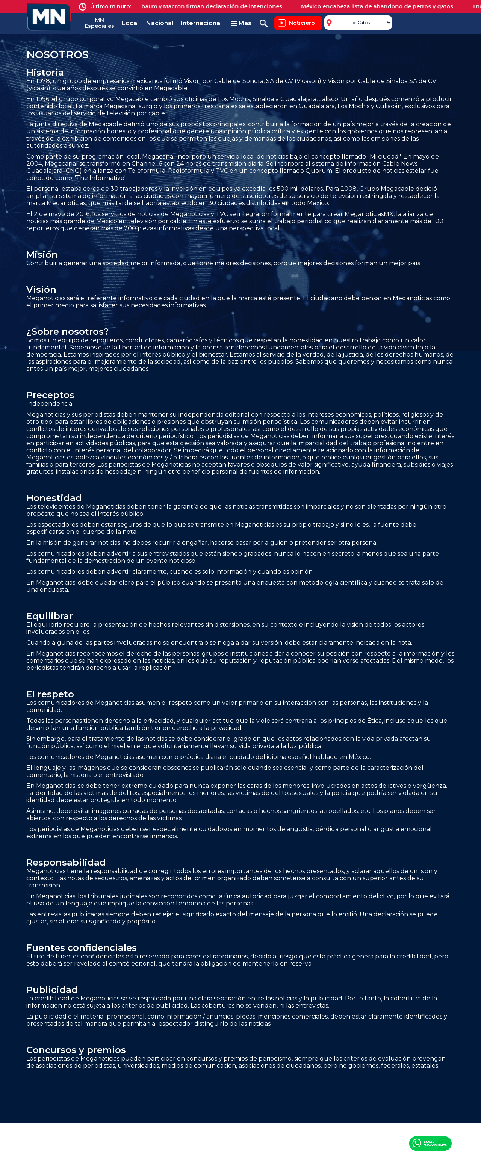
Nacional (159, 23)
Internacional (201, 23)
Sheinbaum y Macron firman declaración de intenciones (207, 6)
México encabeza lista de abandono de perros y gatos (381, 6)
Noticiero (302, 23)
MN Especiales (99, 23)
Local (130, 23)
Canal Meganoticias (430, 1143)
